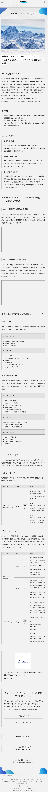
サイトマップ (5, 779)
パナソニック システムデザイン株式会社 (11, 6)
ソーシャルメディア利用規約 (36, 781)
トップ (2, 775)
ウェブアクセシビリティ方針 (34, 779)
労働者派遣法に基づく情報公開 (19, 781)
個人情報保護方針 (6, 781)
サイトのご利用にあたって (18, 779)
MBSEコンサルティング (13, 775)
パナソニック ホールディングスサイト (23, 783)
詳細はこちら (9, 678)
